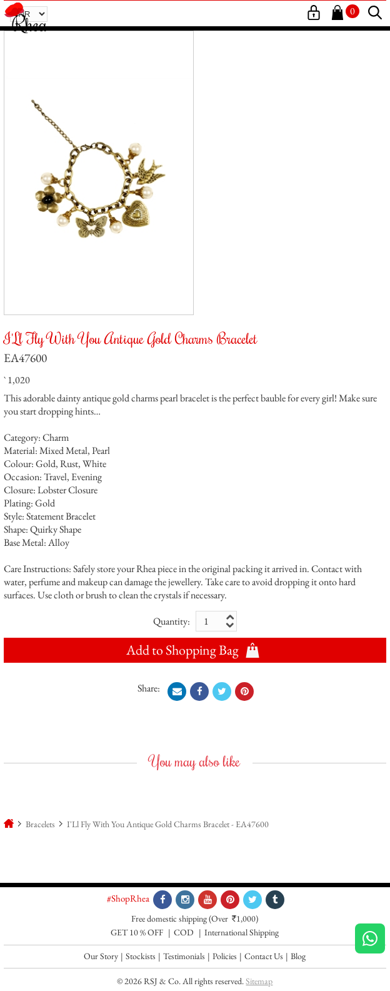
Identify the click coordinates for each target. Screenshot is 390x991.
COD (184, 932)
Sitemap (259, 981)
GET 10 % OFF (137, 932)
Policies (224, 956)
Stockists (141, 956)
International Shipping (241, 932)
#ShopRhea (128, 898)
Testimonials (184, 956)
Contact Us (263, 956)
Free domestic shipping (169, 918)
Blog (298, 956)
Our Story (101, 956)
